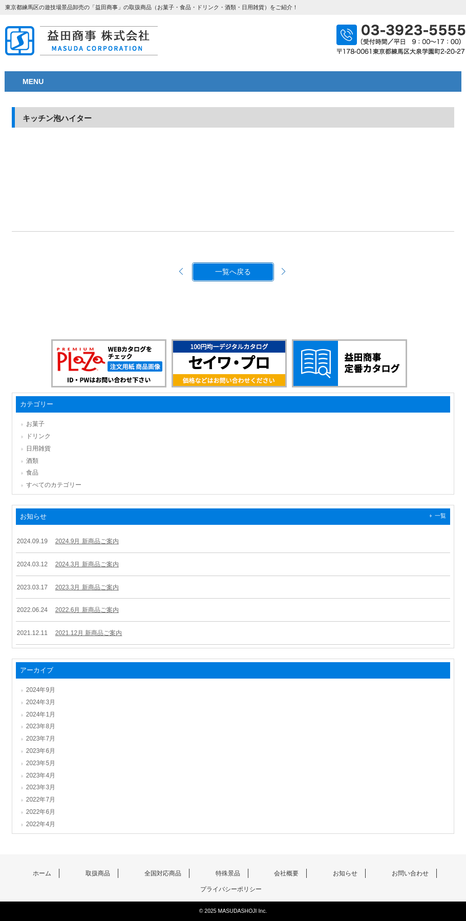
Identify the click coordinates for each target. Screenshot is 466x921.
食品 (32, 472)
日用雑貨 (38, 448)
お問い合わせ (410, 873)
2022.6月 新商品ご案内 (87, 609)
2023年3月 (40, 787)
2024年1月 (40, 714)
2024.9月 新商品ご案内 (87, 541)
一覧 (440, 516)
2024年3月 (40, 702)
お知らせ (345, 873)
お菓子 (35, 423)
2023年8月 (40, 726)
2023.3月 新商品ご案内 (87, 587)
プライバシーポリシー (231, 889)
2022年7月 (40, 799)
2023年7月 (40, 738)
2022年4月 (40, 824)
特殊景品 (228, 873)
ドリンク (38, 436)
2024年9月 (40, 689)
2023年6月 (40, 750)
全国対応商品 (162, 873)
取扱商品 (98, 873)
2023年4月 (40, 775)
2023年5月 (40, 763)
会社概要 (286, 873)
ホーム (42, 873)
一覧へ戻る (233, 272)
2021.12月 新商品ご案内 (88, 633)
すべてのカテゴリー (53, 484)
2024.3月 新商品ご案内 (87, 564)
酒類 (32, 460)
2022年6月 (40, 811)
